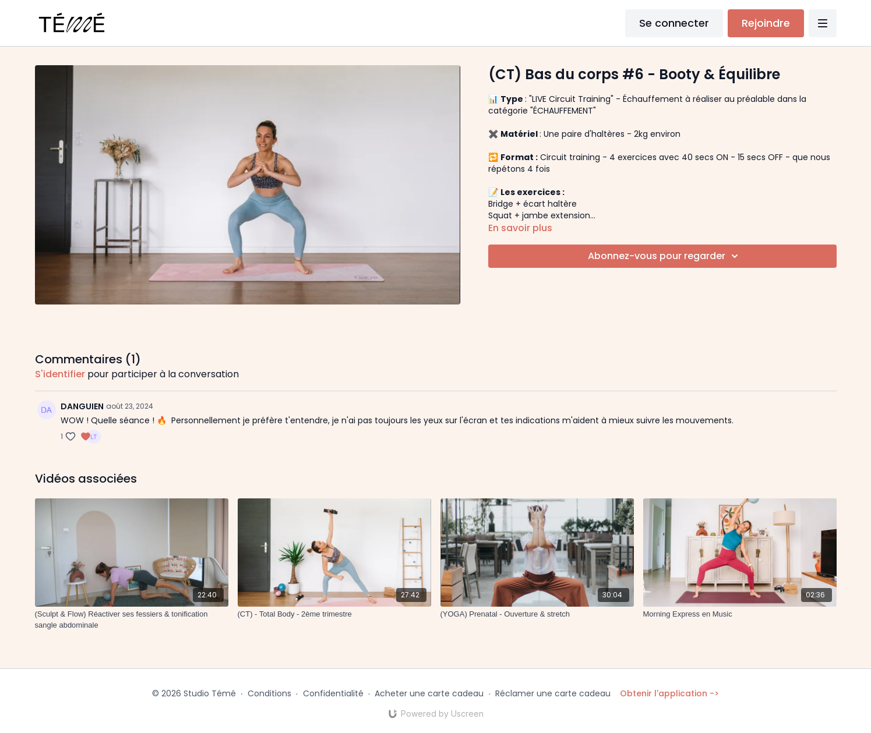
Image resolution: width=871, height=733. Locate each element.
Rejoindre (766, 23)
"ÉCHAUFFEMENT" (563, 110)
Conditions (269, 693)
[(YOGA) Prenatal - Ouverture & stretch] (537, 614)
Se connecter (674, 23)
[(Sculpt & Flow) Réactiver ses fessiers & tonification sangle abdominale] (131, 619)
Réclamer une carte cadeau (553, 693)
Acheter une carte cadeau (429, 693)
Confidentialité (333, 693)
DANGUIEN (82, 406)
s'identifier (60, 374)
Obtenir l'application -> (669, 693)
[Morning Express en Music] (740, 614)
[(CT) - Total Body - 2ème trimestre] (334, 614)
